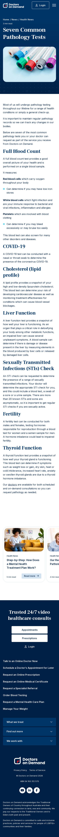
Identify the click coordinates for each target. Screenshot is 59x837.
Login (40, 5)
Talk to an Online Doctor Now (20, 661)
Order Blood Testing (15, 695)
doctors (12, 484)
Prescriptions (29, 638)
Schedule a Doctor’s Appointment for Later (28, 667)
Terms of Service (37, 770)
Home (6, 19)
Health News (27, 19)
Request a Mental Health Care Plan (23, 701)
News (15, 19)
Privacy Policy (20, 770)
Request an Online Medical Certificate (25, 681)
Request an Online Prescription (21, 674)
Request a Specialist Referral (20, 688)
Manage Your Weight (15, 708)
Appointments (30, 629)
